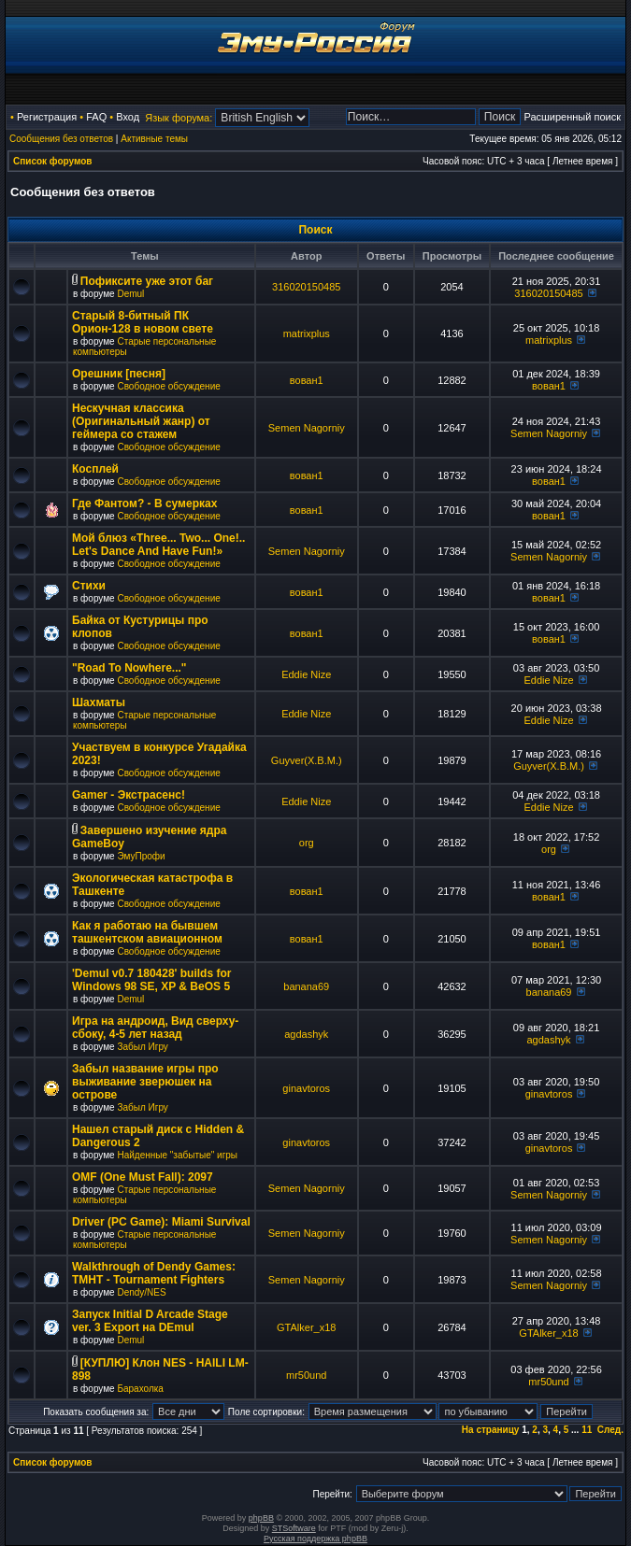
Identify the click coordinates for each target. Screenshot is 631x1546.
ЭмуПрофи (141, 856)
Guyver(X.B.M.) (306, 760)
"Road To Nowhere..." (129, 667)
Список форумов (53, 161)
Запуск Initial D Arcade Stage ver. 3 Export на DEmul (150, 1321)
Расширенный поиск (572, 116)
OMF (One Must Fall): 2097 (142, 1177)
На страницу (491, 1430)
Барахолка (140, 1388)
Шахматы (98, 702)
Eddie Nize (306, 674)
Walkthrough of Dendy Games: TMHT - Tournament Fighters (154, 1273)
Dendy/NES (141, 1292)
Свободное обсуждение (168, 386)
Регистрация (47, 116)
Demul (130, 294)
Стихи (89, 585)
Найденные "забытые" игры (177, 1155)
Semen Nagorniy (306, 427)
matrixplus (306, 333)
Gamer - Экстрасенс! (128, 794)
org (306, 842)
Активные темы (154, 139)
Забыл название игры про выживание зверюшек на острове (145, 1081)
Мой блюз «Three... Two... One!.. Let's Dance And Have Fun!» (158, 545)
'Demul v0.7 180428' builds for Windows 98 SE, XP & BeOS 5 (151, 980)
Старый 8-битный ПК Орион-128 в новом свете (142, 322)
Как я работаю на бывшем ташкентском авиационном (147, 932)
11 (586, 1430)
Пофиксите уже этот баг (146, 281)
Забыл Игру (142, 1047)
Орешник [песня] (118, 373)
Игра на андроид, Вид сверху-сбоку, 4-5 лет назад (155, 1027)
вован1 (306, 380)
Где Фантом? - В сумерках (144, 503)
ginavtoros (306, 1088)
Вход (127, 116)
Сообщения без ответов (61, 139)
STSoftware (294, 1528)
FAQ (96, 116)
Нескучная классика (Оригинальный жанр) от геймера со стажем (141, 421)
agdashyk (306, 1034)
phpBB (261, 1518)
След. (610, 1430)
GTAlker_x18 (306, 1327)
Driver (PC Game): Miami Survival (161, 1221)
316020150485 (306, 286)
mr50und (306, 1375)
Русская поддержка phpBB (315, 1538)
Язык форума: (178, 117)
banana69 (306, 986)
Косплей (95, 468)
